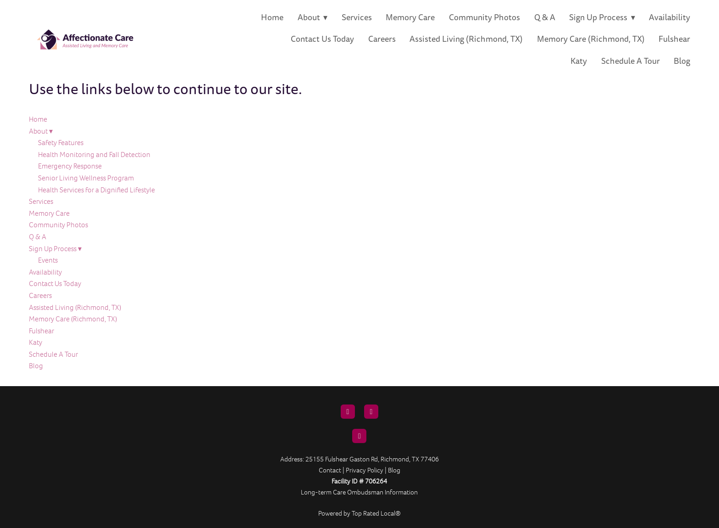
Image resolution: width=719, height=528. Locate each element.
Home (272, 17)
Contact (330, 470)
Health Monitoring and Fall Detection (94, 154)
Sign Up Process (602, 17)
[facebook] (371, 411)
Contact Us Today (322, 39)
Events (48, 260)
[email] (348, 411)
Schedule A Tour (630, 61)
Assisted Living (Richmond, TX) (466, 39)
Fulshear (674, 39)
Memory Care (410, 17)
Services (357, 17)
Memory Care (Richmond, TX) (591, 39)
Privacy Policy (364, 470)
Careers (382, 39)
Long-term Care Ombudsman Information (359, 492)
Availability (669, 17)
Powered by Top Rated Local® (359, 513)
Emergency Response (70, 166)
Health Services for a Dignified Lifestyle (96, 190)
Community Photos (484, 17)
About (313, 17)
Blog (682, 61)
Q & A (544, 17)
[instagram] (359, 436)
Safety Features (60, 142)
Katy (578, 61)
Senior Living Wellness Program (86, 178)
